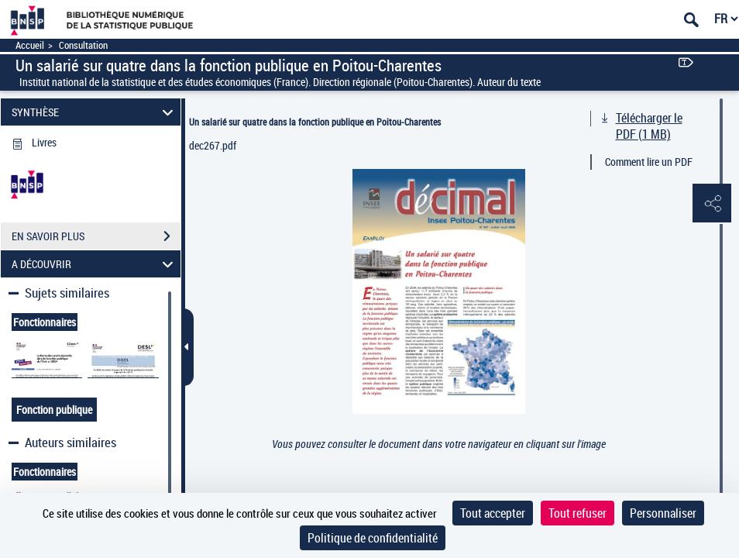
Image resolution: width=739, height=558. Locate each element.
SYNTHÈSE (94, 112)
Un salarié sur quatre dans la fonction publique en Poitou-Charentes (315, 121)
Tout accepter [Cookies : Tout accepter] (492, 513)
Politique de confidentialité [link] (373, 537)
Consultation (83, 45)
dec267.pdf (212, 145)
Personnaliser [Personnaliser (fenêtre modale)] (663, 513)
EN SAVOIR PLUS (96, 236)
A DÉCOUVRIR (94, 263)
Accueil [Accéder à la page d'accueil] (29, 45)
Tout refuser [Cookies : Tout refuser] (577, 513)
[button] (712, 204)
